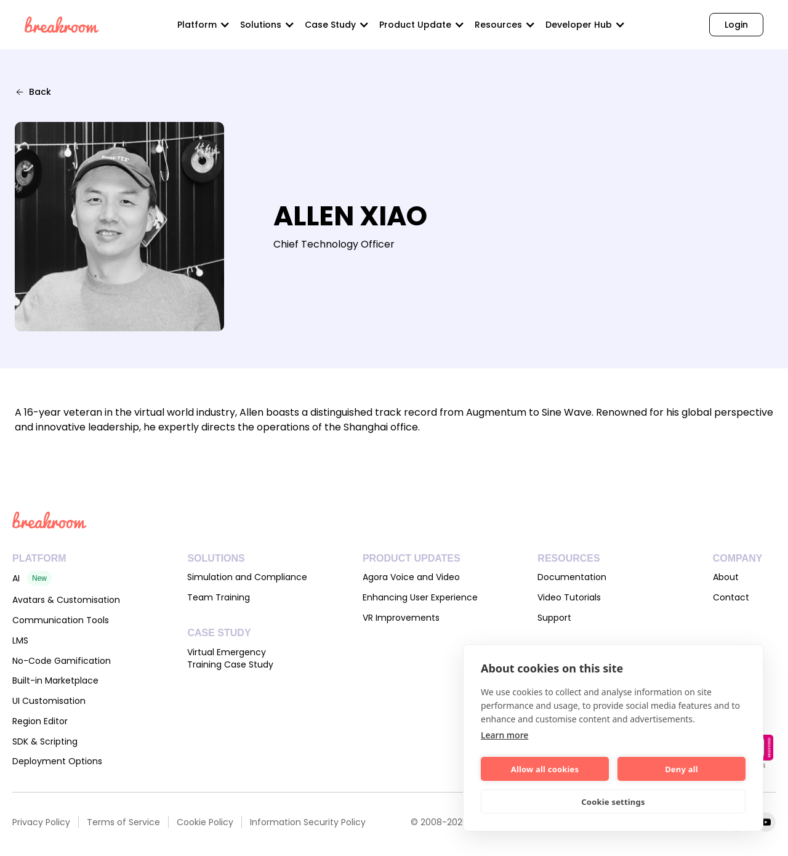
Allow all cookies (545, 769)
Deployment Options (57, 761)
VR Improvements (401, 618)
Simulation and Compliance (247, 577)
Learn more (504, 735)
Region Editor (40, 721)
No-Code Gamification (61, 661)
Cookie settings (613, 801)
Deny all (681, 769)
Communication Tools (60, 620)
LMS (20, 640)
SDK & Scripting (45, 741)
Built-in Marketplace (55, 680)
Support (554, 618)
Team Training (218, 597)
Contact (731, 597)
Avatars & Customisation (66, 600)
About (726, 577)
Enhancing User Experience (420, 597)
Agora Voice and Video (411, 577)
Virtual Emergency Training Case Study (230, 658)
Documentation (571, 577)
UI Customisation (49, 701)
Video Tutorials (569, 597)
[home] (61, 24)
